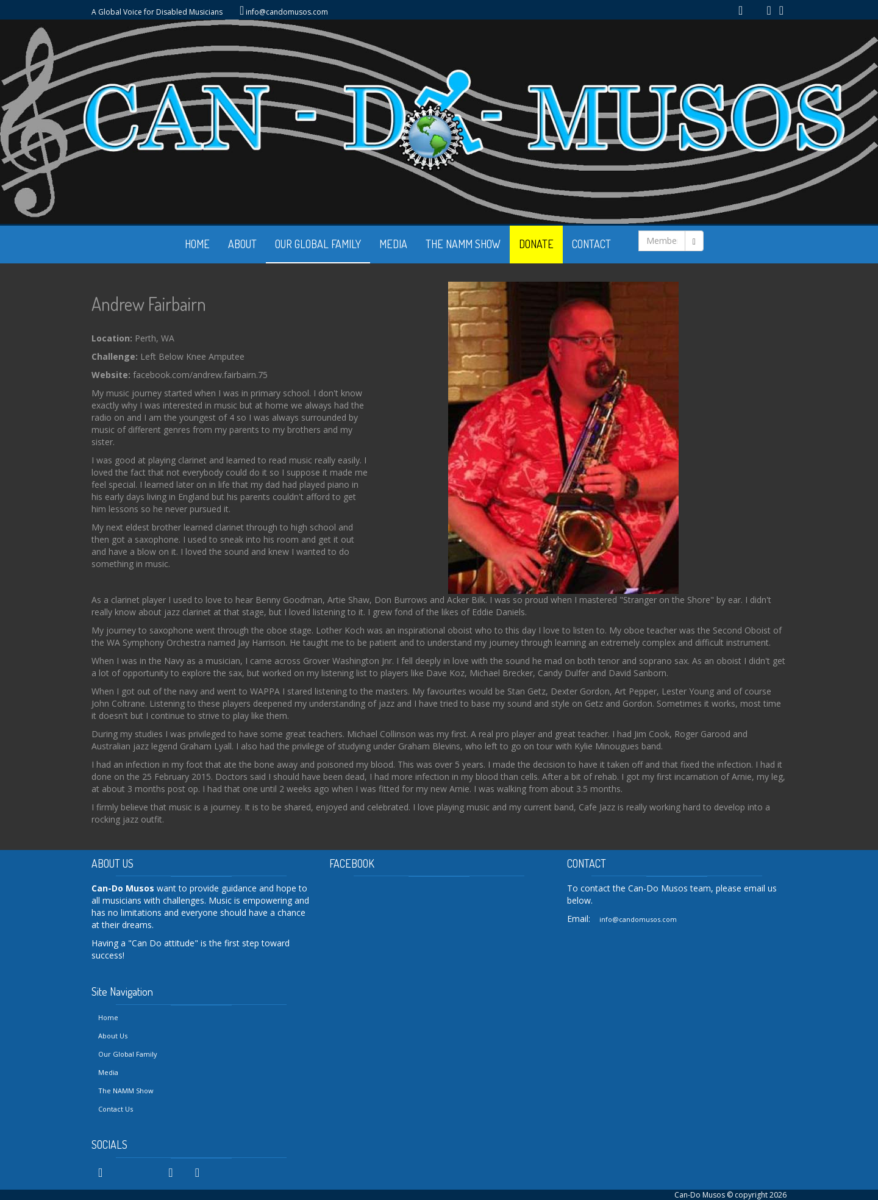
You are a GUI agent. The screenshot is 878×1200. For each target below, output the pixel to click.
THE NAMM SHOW (463, 244)
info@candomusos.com (287, 12)
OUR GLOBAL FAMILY (318, 244)
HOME (197, 244)
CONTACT (591, 244)
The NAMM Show (126, 1090)
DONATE (536, 244)
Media (108, 1072)
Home (108, 1017)
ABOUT (242, 244)
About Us (112, 1035)
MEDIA (393, 244)
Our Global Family (127, 1054)
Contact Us (115, 1108)
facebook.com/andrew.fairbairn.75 (200, 374)
